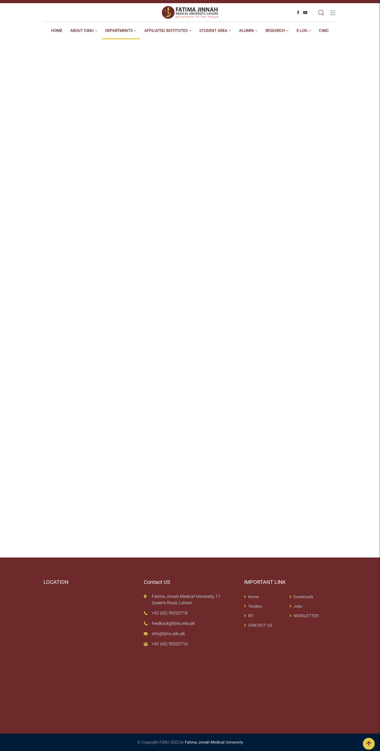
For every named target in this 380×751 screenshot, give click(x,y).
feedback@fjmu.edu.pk (173, 623)
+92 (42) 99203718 (170, 613)
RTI (251, 615)
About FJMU (82, 30)
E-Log (302, 30)
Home (56, 30)
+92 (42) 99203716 (170, 643)
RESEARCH (275, 30)
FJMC (324, 30)
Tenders (255, 606)
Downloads (303, 596)
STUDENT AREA (213, 30)
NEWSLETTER (306, 615)
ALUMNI (246, 30)
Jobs (297, 606)
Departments (119, 30)
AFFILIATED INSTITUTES (166, 30)
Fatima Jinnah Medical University (214, 742)
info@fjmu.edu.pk (168, 633)
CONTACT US (260, 625)
